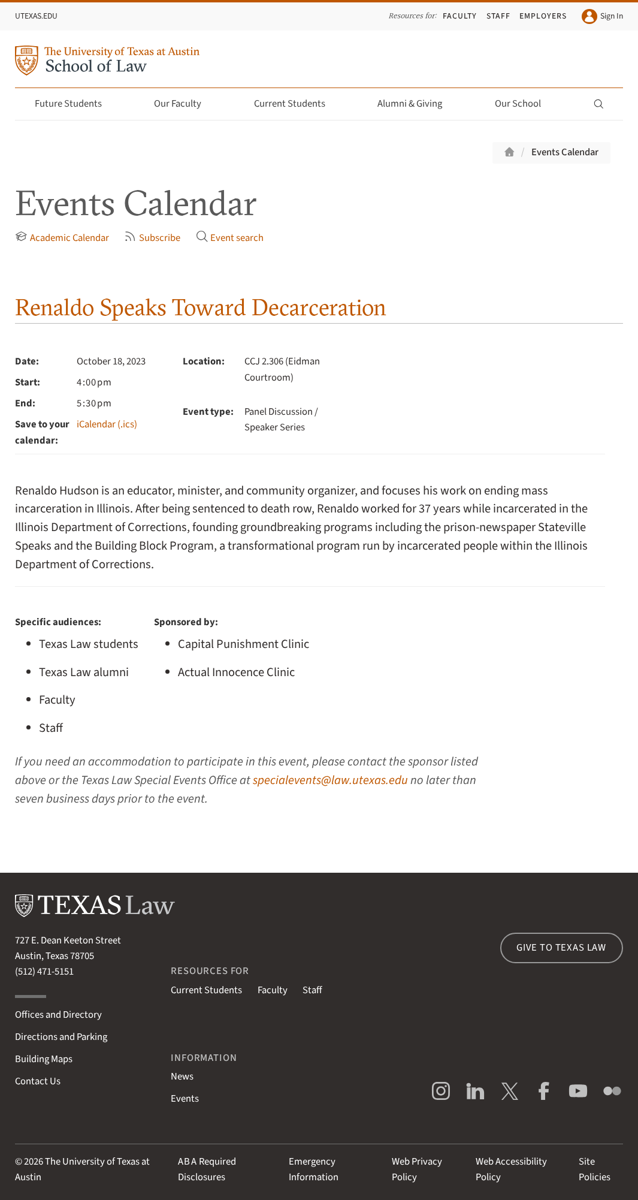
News (182, 1076)
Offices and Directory (58, 1015)
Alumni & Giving (416, 104)
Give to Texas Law (561, 947)
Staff (498, 16)
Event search (230, 237)
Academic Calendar (62, 237)
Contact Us (38, 1081)
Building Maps (43, 1059)
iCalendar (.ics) (107, 424)
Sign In (602, 16)
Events (185, 1099)
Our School (525, 104)
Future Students (75, 104)
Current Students (296, 104)
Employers (543, 16)
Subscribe (152, 237)
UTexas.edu (36, 16)
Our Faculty (184, 104)
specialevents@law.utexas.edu (330, 780)
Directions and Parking (61, 1037)
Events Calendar (564, 152)
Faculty (460, 16)
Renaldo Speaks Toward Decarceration (200, 307)
